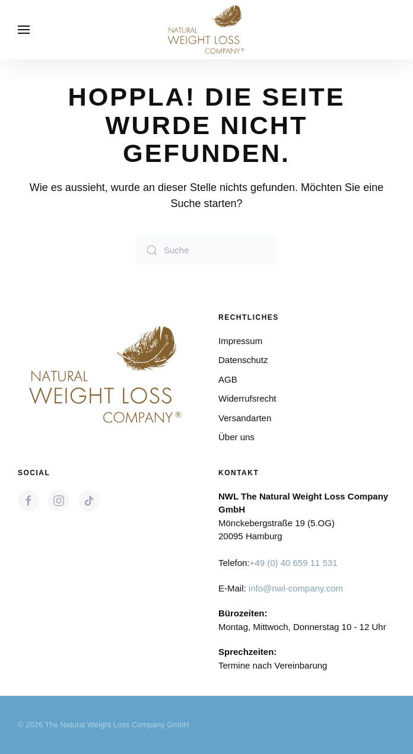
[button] (24, 29)
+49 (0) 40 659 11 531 (294, 563)
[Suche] (206, 250)
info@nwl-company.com (296, 588)
